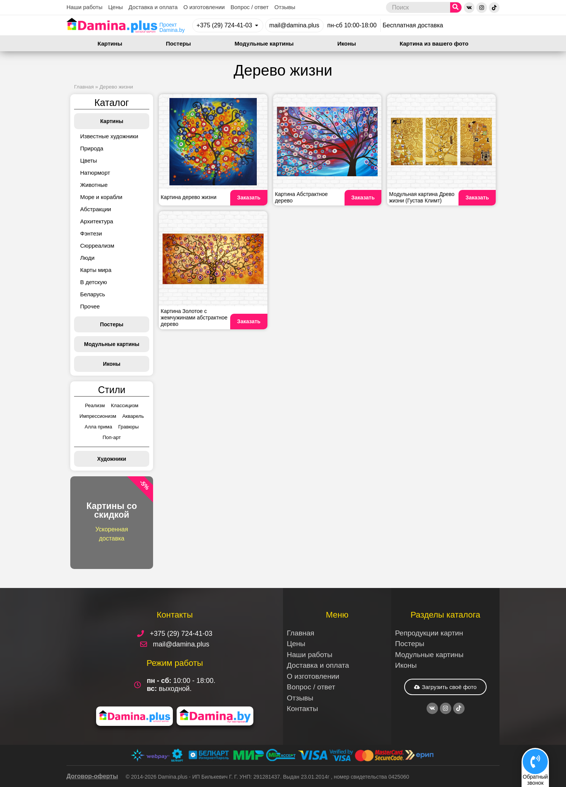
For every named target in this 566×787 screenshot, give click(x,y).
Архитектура (96, 221)
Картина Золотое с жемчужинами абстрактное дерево (194, 317)
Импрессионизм (97, 416)
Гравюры (128, 427)
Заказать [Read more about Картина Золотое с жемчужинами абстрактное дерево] (249, 321)
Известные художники (109, 136)
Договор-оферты (92, 776)
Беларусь (92, 294)
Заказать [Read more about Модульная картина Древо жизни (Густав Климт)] (477, 197)
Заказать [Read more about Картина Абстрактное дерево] (363, 197)
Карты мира (95, 270)
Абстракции (95, 209)
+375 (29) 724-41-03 (224, 25)
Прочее (90, 306)
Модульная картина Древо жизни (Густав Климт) (421, 197)
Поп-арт (112, 437)
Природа (91, 148)
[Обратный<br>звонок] (535, 761)
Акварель (133, 416)
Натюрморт (95, 172)
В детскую (93, 282)
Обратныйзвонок (535, 779)
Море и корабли (101, 197)
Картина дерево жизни (189, 197)
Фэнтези (91, 233)
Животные (94, 185)
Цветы (88, 160)
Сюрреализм (97, 245)
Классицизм (124, 405)
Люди (87, 257)
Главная (84, 87)
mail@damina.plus (294, 25)
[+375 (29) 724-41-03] (256, 25)
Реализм (95, 405)
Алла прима (98, 427)
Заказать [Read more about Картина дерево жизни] (249, 197)
